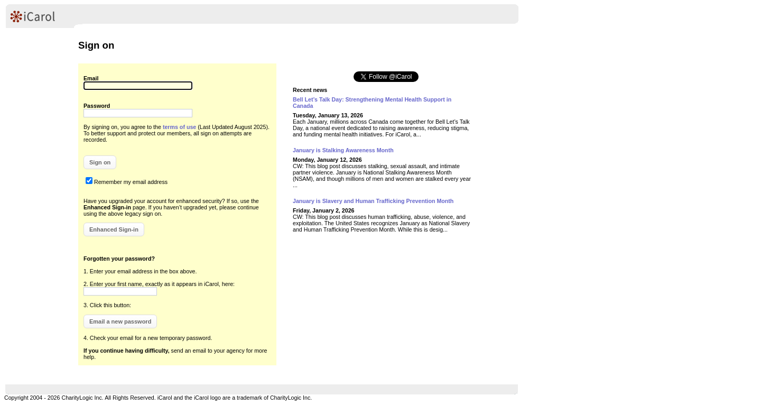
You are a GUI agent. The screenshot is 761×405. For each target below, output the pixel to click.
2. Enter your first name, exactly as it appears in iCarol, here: (159, 284)
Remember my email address (131, 182)
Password (96, 106)
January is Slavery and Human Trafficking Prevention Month (373, 201)
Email (90, 78)
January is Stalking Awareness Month (343, 150)
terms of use (179, 127)
